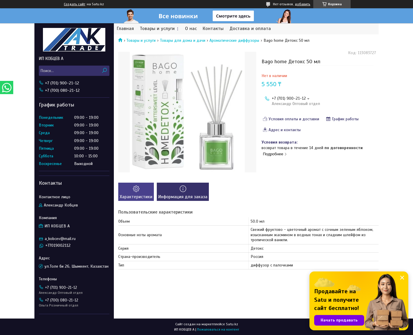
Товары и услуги (157, 29)
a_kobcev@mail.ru (60, 238)
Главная (125, 29)
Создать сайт (74, 4)
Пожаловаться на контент (218, 329)
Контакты (213, 29)
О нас (191, 29)
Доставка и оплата (250, 29)
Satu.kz (232, 324)
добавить (302, 4)
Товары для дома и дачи (182, 40)
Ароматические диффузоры (234, 40)
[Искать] (104, 71)
